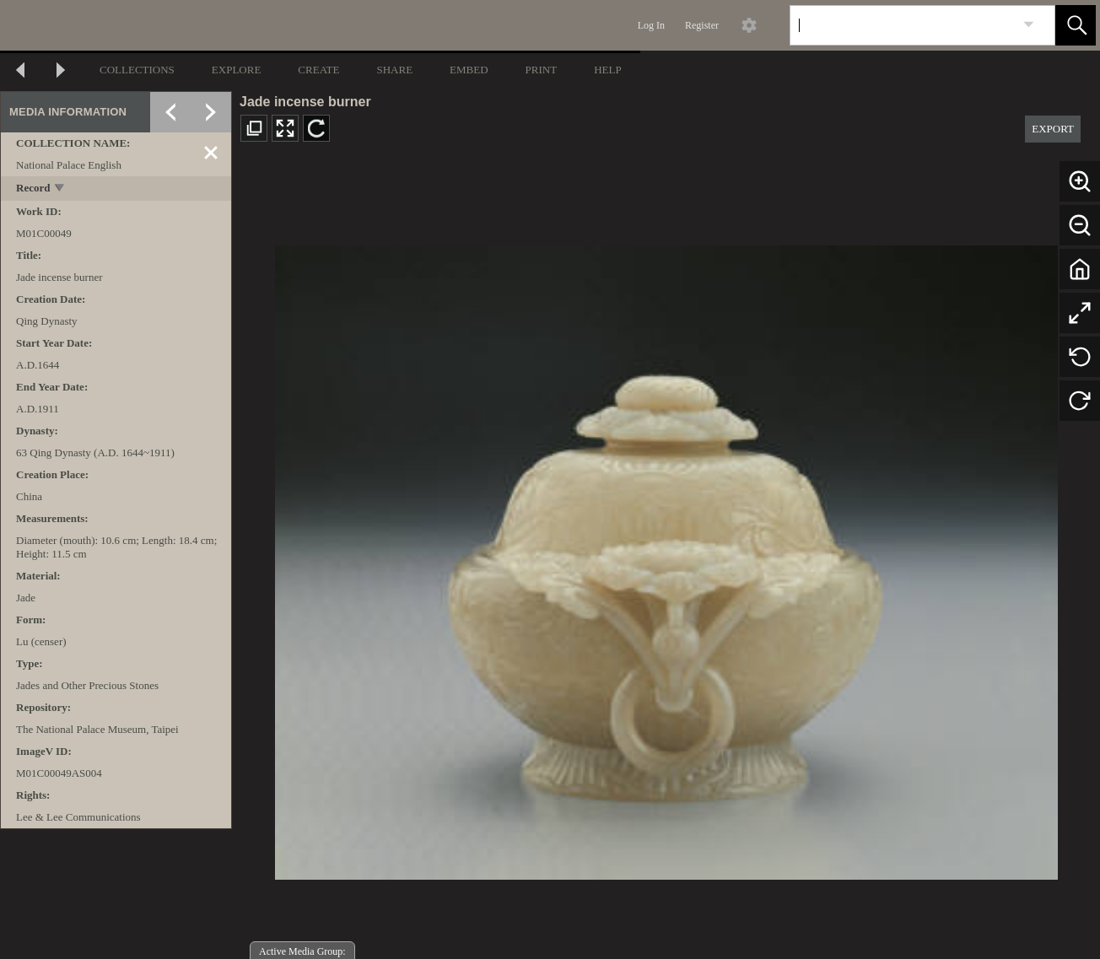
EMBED (469, 69)
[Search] (902, 25)
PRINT (542, 69)
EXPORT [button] (1053, 128)
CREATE (318, 69)
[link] (1028, 25)
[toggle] (60, 189)
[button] (1075, 25)
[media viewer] (666, 558)
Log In (651, 25)
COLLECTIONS (137, 69)
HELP (608, 69)
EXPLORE (237, 69)
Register (702, 25)
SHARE (394, 69)
